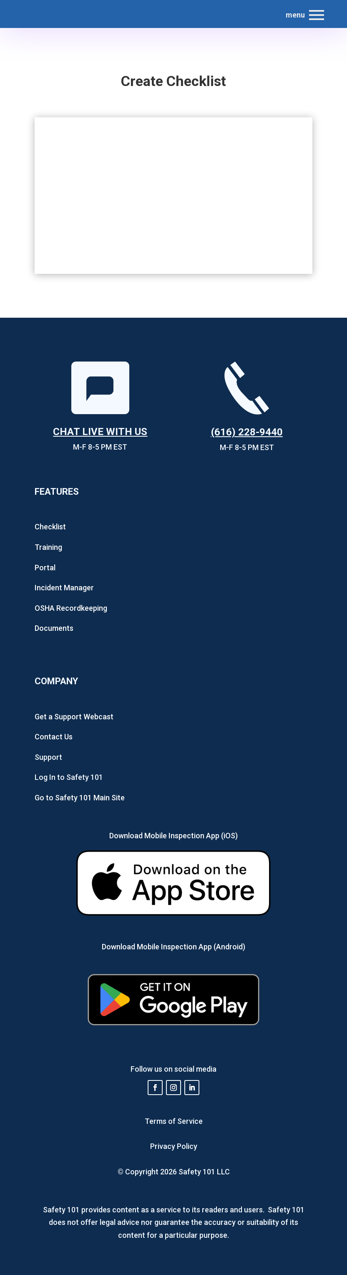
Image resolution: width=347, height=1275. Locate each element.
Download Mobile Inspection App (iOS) (173, 835)
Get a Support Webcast (74, 716)
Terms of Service (174, 1121)
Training (48, 547)
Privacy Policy (173, 1146)
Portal (45, 567)
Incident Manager (64, 587)
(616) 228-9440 (247, 432)
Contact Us (54, 736)
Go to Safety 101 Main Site (80, 797)
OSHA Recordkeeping (71, 608)
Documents (54, 628)
